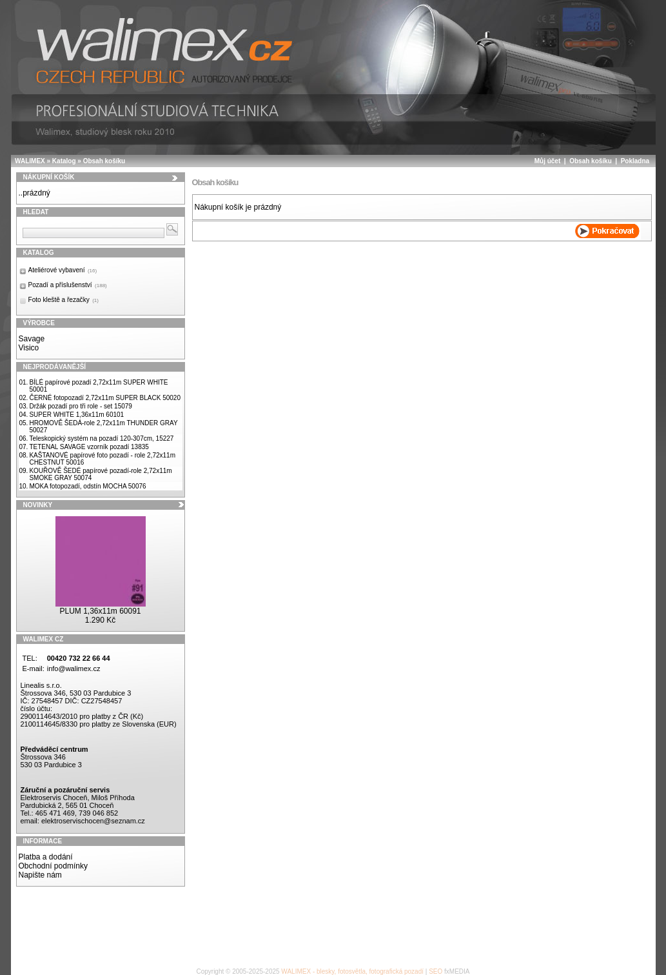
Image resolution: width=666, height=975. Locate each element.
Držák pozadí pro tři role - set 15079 (80, 406)
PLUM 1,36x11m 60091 (100, 611)
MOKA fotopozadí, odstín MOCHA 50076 (87, 486)
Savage (32, 338)
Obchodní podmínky (53, 865)
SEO (435, 971)
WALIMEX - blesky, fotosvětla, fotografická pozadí (352, 971)
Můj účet (547, 161)
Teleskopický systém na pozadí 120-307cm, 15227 (101, 438)
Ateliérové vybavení (62, 270)
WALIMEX (30, 161)
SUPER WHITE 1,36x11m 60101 (76, 414)
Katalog (64, 161)
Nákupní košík (49, 177)
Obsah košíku (104, 161)
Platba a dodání (46, 856)
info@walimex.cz (74, 668)
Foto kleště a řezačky (63, 299)
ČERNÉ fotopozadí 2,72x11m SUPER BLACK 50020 (105, 397)
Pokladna (635, 161)
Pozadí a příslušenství (67, 284)
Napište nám (40, 875)
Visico (29, 347)
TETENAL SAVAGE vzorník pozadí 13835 (88, 446)
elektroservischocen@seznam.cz (93, 821)
